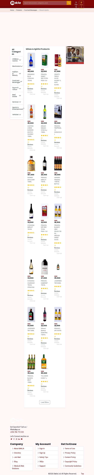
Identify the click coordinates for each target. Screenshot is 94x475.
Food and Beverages (30, 10)
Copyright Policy (70, 462)
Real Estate (14, 96)
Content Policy (69, 457)
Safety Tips (42, 457)
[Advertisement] (47, 30)
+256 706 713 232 (17, 432)
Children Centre (15, 60)
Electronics (16, 66)
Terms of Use (69, 449)
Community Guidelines (72, 466)
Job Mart (16, 457)
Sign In (81, 5)
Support (41, 466)
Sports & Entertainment (17, 108)
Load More (45, 402)
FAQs (40, 462)
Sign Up (76, 4)
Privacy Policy (69, 453)
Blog (14, 462)
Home (12, 10)
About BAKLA (18, 449)
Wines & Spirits (44, 10)
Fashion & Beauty (15, 73)
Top (82, 474)
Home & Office (15, 89)
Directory (16, 453)
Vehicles (15, 115)
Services (15, 102)
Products (19, 10)
